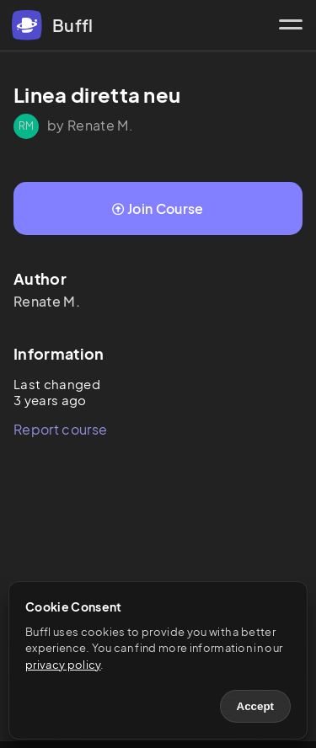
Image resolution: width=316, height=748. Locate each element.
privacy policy (62, 664)
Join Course (157, 208)
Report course (60, 429)
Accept (255, 706)
